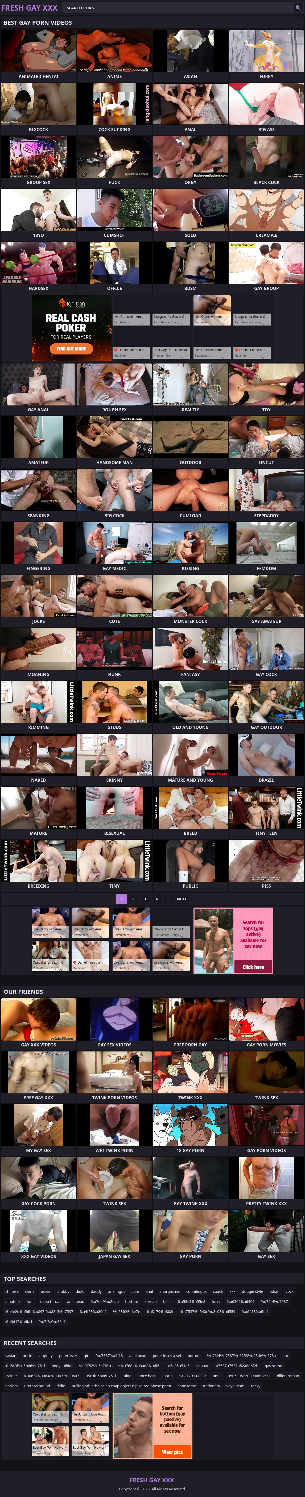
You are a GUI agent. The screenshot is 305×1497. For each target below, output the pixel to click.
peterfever (68, 1355)
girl (86, 1355)
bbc (285, 1355)
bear (167, 1301)
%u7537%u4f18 (109, 1355)
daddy (96, 1291)
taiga (126, 1375)
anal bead (75, 1301)
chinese (12, 1291)
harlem (11, 1385)
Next (182, 898)
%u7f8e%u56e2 (52, 1321)
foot (30, 1301)
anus (217, 1375)
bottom (131, 1301)
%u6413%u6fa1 (255, 1311)
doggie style (252, 1291)
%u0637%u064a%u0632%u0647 (51, 1375)
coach (218, 1291)
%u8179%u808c (160, 1311)
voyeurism (235, 1385)
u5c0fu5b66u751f (100, 1375)
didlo (80, 1291)
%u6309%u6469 (241, 1301)
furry (216, 1301)
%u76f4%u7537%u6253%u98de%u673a (241, 1355)
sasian (10, 1355)
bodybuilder (62, 1365)
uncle (27, 1355)
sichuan (202, 1365)
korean (151, 1301)
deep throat (50, 1301)
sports (167, 1375)
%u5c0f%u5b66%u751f (25, 1365)
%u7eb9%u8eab (105, 1301)
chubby (62, 1291)
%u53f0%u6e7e (126, 1311)
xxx (233, 1291)
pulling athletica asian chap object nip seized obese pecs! (121, 1385)
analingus (116, 1291)
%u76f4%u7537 (274, 1301)
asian (45, 1291)
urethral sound (37, 1385)
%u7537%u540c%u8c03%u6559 (208, 1311)
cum (135, 1291)
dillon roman (288, 1375)
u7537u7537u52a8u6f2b (237, 1365)
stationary (211, 1385)
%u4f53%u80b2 (93, 1311)
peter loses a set (167, 1355)
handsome (186, 1385)
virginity (46, 1355)
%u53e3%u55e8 (191, 1301)
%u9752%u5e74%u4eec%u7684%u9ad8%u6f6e (120, 1365)
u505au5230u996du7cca (249, 1375)
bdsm (274, 1291)
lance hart (146, 1375)
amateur (12, 1301)
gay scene (273, 1365)
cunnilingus (196, 1291)
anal (149, 1291)
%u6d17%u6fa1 (18, 1321)
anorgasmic (169, 1291)
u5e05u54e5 (178, 1365)
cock (290, 1291)
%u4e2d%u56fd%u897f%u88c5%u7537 (39, 1311)
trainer (11, 1375)
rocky (255, 1385)
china (30, 1291)
